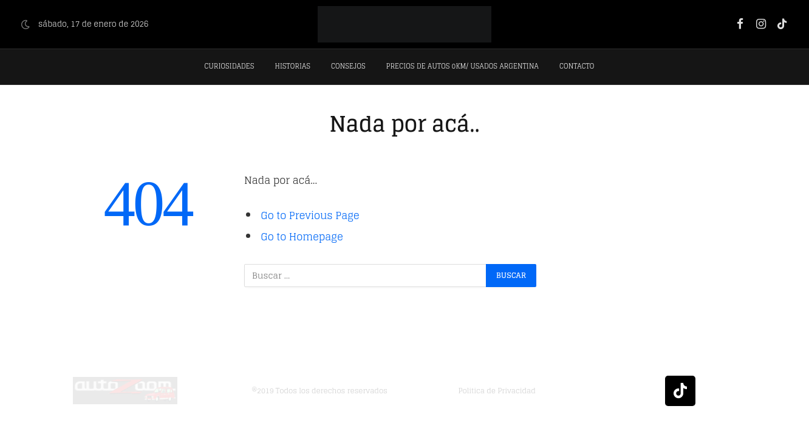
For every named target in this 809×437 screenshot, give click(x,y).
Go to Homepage (302, 237)
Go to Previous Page (310, 215)
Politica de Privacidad (496, 390)
